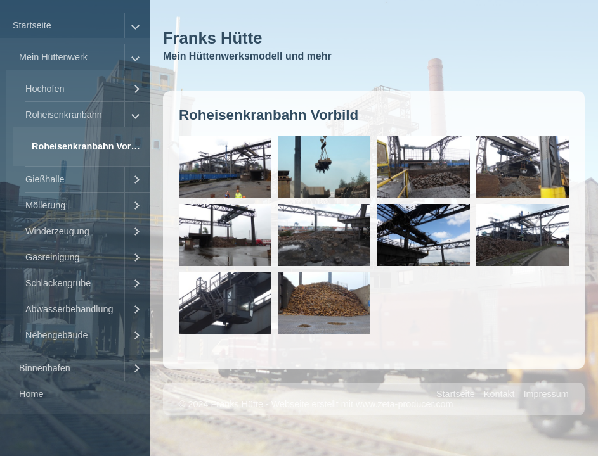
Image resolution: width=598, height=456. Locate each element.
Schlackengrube (58, 283)
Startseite (32, 25)
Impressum (546, 394)
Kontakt (499, 394)
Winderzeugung (57, 231)
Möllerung (45, 205)
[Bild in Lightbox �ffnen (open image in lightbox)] (225, 167)
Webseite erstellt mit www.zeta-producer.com (362, 404)
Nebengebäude (56, 335)
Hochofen (45, 89)
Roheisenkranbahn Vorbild (89, 146)
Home (31, 394)
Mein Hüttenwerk (53, 57)
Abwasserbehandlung (69, 309)
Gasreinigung (52, 257)
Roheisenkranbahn (63, 115)
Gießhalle (45, 179)
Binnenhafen (44, 368)
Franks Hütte (212, 38)
